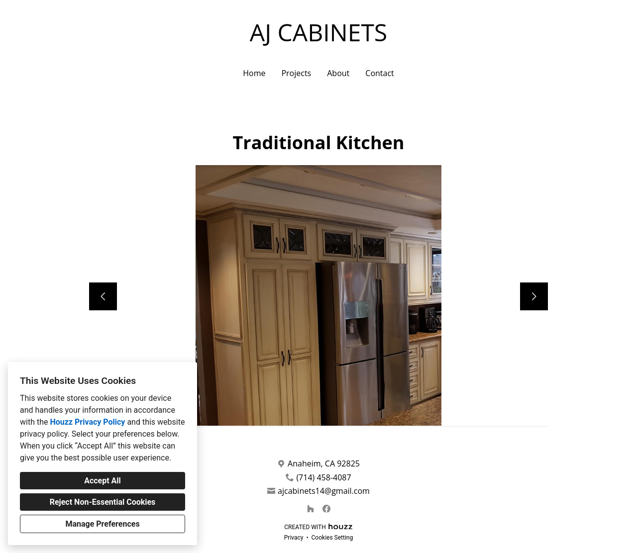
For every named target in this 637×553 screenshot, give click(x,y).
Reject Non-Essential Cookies (103, 502)
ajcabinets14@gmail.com (324, 491)
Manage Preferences (102, 524)
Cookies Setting (332, 537)
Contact (379, 73)
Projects (296, 73)
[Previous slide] (103, 296)
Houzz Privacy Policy (87, 422)
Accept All (102, 480)
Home (254, 73)
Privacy (294, 537)
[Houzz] (310, 508)
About (338, 73)
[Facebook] (326, 508)
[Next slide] (534, 296)
